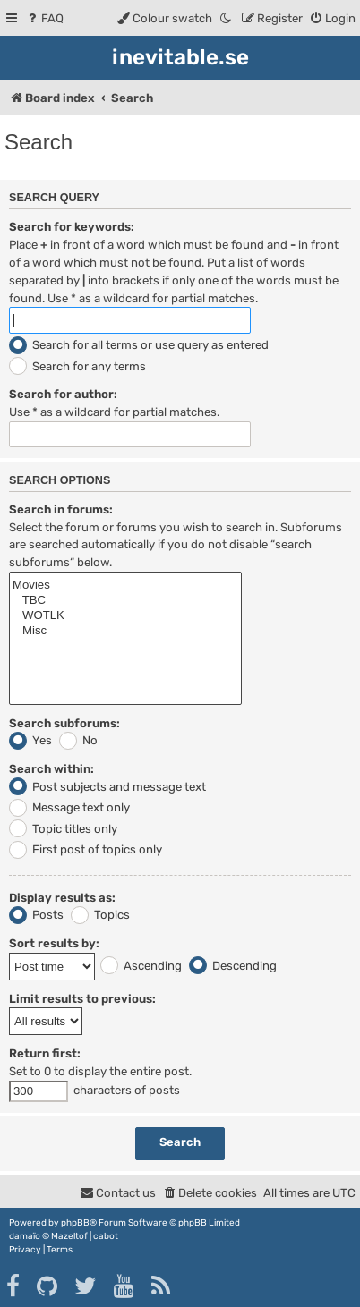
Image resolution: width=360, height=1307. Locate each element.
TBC (125, 600)
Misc (125, 631)
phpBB (75, 1223)
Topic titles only (63, 829)
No (78, 740)
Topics (100, 914)
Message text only (69, 807)
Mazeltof (69, 1236)
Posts (36, 914)
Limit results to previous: (82, 999)
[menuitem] (44, 18)
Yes (30, 740)
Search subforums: (64, 723)
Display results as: (62, 897)
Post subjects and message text (107, 787)
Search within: (51, 769)
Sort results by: (54, 943)
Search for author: (63, 394)
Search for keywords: (71, 226)
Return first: (45, 1053)
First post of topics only (85, 849)
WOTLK (125, 616)
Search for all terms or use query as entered (139, 345)
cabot (105, 1236)
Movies (125, 585)
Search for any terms (77, 366)
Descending (233, 965)
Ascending (141, 965)
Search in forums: (61, 509)
